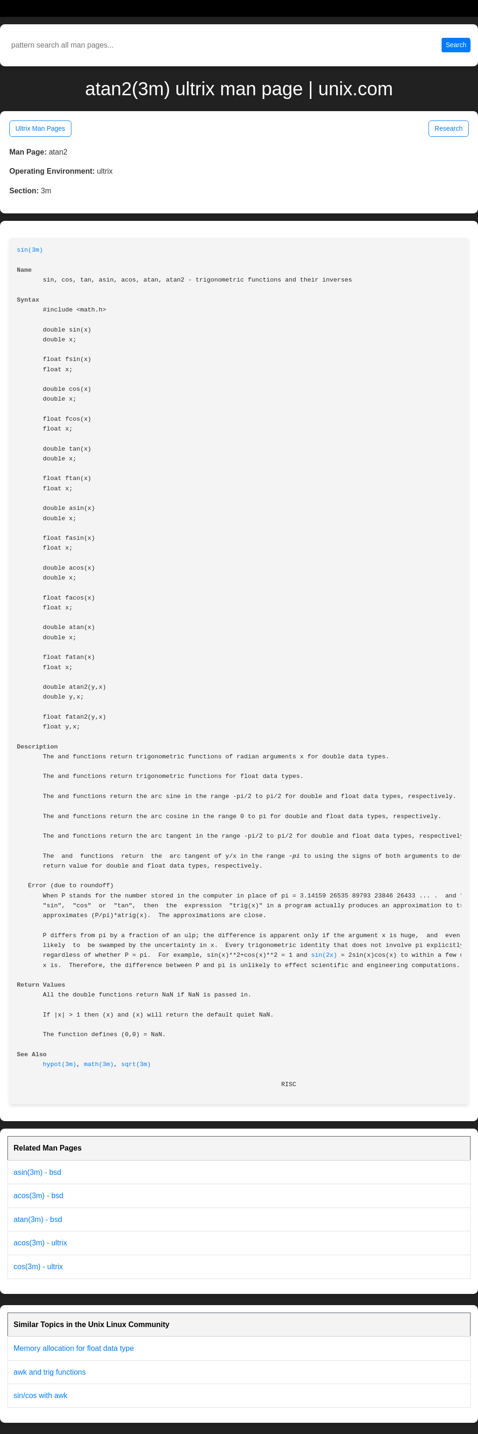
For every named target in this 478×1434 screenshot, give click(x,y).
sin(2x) (324, 955)
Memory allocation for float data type (74, 1348)
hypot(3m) (60, 1064)
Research (449, 128)
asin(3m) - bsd (37, 1172)
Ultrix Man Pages (40, 128)
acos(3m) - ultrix (40, 1243)
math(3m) (99, 1064)
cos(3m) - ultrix (38, 1267)
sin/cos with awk (41, 1395)
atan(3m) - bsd (38, 1219)
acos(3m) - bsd (38, 1196)
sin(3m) (30, 250)
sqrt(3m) (136, 1064)
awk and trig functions (50, 1372)
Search (456, 45)
